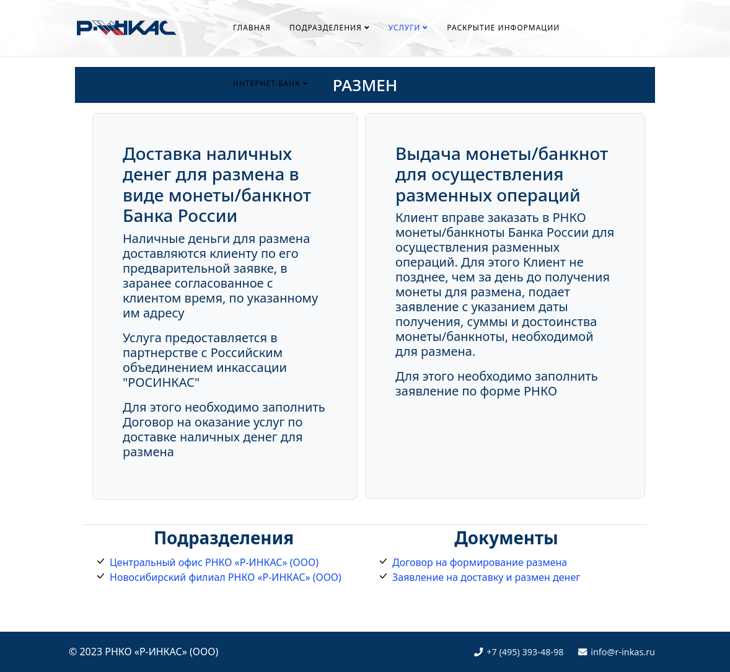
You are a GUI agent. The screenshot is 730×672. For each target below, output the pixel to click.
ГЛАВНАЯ (252, 27)
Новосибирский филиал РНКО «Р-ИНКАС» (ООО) (225, 577)
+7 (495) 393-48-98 (524, 652)
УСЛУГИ (405, 27)
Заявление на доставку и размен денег (486, 577)
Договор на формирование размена (479, 562)
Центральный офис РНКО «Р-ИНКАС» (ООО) (214, 562)
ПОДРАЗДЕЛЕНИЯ (325, 27)
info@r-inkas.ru (623, 652)
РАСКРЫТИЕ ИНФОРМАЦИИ (503, 27)
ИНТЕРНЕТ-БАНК (267, 83)
